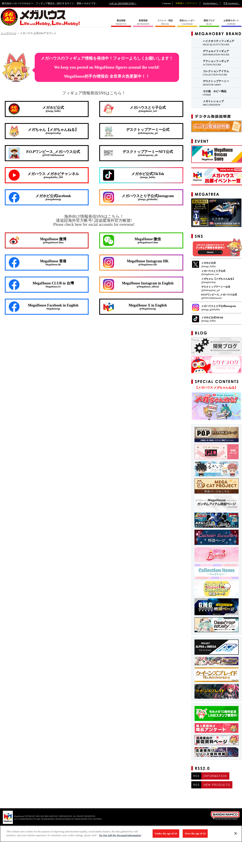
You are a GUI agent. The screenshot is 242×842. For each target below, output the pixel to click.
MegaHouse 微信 (132, 240)
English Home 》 (211, 3)
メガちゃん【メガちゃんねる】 (44, 130)
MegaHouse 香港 (37, 262)
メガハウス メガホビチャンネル (44, 175)
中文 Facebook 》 (231, 3)
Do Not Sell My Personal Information (120, 835)
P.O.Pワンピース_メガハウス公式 (44, 153)
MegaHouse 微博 (37, 240)
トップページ (8, 33)
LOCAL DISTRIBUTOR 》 (123, 3)
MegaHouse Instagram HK (136, 262)
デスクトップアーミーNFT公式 (138, 153)
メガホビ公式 (36, 108)
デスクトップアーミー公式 (136, 130)
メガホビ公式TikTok (133, 175)
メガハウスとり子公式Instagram (138, 197)
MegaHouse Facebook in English (44, 306)
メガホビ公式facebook (40, 197)
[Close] (235, 833)
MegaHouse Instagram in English (138, 284)
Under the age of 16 (166, 833)
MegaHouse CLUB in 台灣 (41, 284)
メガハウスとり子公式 (134, 108)
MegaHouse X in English (135, 306)
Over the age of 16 (195, 833)
